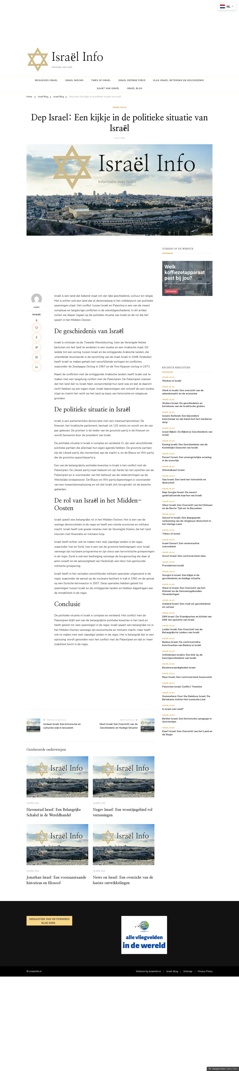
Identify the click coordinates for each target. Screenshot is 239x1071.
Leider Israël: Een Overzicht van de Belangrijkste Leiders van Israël (182, 631)
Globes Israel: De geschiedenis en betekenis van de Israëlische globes (183, 405)
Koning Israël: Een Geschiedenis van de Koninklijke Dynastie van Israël (185, 446)
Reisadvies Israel (46, 80)
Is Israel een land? (173, 709)
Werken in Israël (171, 380)
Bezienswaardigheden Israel (179, 667)
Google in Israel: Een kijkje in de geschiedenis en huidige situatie (181, 577)
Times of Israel (101, 80)
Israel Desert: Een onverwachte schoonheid (180, 545)
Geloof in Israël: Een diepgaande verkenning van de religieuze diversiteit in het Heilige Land (186, 521)
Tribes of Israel (171, 533)
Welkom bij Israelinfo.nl (148, 971)
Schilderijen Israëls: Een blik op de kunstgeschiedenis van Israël (182, 656)
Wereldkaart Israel (173, 470)
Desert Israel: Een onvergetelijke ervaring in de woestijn (186, 459)
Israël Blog (134, 88)
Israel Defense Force (132, 80)
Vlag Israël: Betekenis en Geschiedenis (178, 80)
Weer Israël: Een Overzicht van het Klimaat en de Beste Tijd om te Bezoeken (187, 507)
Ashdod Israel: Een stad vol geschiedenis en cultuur (186, 605)
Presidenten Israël (173, 565)
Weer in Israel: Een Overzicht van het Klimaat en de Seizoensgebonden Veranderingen (183, 591)
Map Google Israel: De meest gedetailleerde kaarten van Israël (182, 494)
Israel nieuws (74, 80)
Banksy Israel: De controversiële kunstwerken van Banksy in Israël (181, 644)
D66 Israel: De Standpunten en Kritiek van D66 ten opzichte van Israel (187, 618)
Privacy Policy (205, 971)
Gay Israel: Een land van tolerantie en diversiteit (184, 481)
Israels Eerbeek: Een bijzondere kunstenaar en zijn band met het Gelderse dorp (187, 419)
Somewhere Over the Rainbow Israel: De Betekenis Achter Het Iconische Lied (186, 698)
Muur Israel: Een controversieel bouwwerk (187, 677)
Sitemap (187, 971)
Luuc (36, 301)
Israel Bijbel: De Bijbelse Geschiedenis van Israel (187, 433)
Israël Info (77, 57)
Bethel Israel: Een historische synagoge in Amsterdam (187, 720)
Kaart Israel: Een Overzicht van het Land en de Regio (187, 733)
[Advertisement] (91, 21)
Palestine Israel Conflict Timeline (182, 686)
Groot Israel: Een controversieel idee (184, 556)
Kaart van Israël (108, 88)
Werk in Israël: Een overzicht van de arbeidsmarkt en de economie (183, 392)
